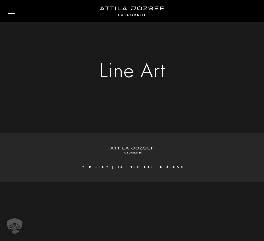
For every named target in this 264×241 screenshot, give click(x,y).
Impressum (94, 167)
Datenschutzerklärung (151, 167)
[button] (14, 226)
